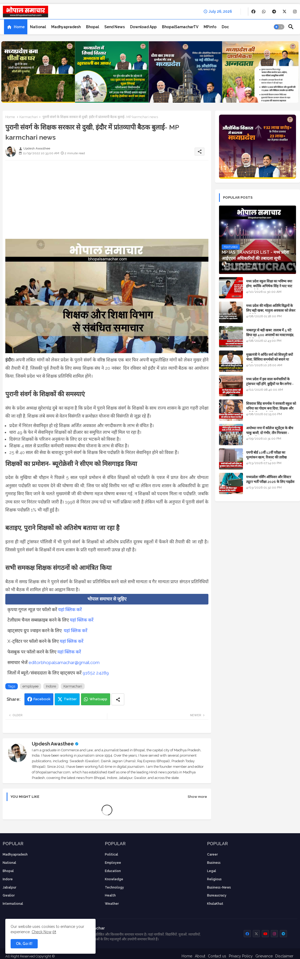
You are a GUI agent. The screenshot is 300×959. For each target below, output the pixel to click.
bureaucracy (216, 895)
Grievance (264, 956)
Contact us (217, 956)
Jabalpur (9, 887)
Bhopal (92, 27)
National (38, 27)
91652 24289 (96, 673)
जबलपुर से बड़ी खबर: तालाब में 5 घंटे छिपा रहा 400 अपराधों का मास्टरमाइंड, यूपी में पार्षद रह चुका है (270, 335)
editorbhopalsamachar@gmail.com (64, 662)
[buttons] (253, 11)
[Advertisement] (106, 201)
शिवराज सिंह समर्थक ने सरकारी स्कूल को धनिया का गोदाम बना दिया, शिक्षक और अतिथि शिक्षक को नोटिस (271, 408)
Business (214, 863)
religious (214, 879)
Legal (211, 871)
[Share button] (118, 699)
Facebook (41, 699)
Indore (51, 686)
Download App (143, 27)
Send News (114, 27)
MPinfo (210, 27)
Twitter (70, 699)
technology (114, 887)
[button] (279, 27)
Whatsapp (98, 699)
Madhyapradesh (66, 27)
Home (19, 27)
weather (112, 904)
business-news (219, 887)
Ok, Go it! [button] (24, 943)
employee (30, 686)
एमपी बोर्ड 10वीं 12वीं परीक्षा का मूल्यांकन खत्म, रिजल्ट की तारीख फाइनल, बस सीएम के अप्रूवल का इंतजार (270, 457)
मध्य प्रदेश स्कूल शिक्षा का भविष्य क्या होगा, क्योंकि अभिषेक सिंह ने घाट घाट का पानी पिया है (269, 286)
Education (113, 871)
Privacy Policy (241, 956)
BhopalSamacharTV (180, 27)
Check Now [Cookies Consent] (42, 932)
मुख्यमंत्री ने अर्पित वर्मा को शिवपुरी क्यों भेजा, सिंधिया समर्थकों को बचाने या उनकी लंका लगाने (269, 359)
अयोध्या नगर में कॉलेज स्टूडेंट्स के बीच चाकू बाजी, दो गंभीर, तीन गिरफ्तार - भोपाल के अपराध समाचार (269, 433)
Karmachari (28, 117)
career (212, 854)
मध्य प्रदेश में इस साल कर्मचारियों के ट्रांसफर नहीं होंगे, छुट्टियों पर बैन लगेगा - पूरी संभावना (270, 384)
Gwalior (9, 895)
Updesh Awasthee (53, 744)
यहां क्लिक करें (70, 609)
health (110, 895)
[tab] (15, 26)
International (13, 904)
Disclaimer (284, 956)
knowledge (114, 879)
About (200, 956)
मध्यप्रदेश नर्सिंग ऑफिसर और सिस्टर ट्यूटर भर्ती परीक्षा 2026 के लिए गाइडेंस (270, 479)
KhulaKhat (215, 904)
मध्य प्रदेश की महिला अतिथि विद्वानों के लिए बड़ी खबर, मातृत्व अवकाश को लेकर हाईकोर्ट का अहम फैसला (270, 310)
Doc (225, 27)
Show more (197, 797)
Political (111, 854)
